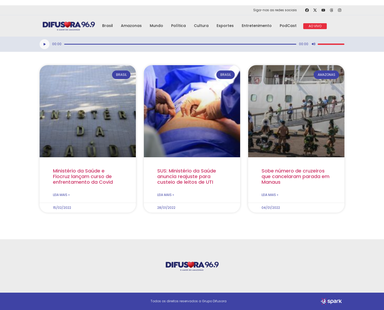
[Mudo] (313, 44)
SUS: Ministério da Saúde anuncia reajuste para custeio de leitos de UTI (186, 176)
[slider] (180, 44)
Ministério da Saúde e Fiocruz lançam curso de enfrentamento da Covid (83, 176)
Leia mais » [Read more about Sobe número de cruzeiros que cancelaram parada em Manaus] (270, 195)
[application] (192, 44)
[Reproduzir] (44, 44)
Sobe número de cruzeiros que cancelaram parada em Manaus (295, 176)
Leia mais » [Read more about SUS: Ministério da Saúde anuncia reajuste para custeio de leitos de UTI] (165, 195)
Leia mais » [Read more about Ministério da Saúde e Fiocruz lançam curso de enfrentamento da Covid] (61, 195)
